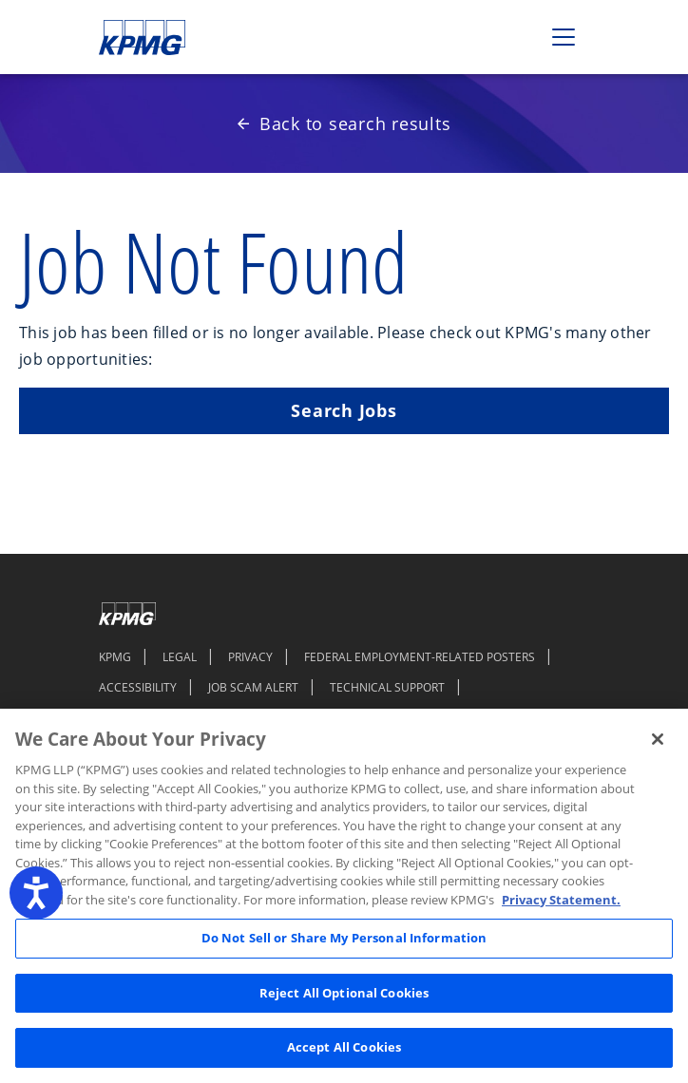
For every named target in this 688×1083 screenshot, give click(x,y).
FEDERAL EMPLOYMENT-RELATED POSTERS (419, 657)
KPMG (115, 657)
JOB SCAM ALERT (253, 687)
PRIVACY (250, 657)
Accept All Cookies (344, 1046)
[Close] (657, 739)
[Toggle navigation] (563, 37)
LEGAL (179, 657)
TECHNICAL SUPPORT (387, 687)
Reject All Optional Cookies (344, 992)
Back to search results (344, 123)
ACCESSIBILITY (138, 687)
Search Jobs (343, 410)
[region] (344, 896)
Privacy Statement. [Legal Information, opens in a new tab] (561, 899)
